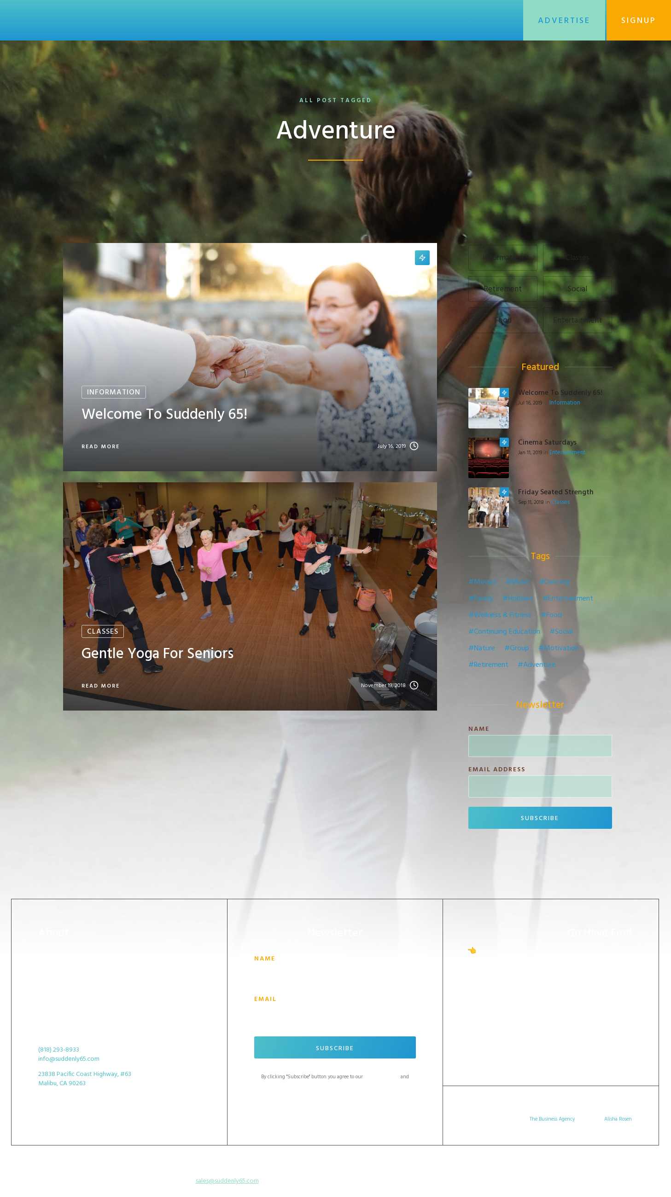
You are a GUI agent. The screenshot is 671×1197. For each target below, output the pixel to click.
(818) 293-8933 (58, 1050)
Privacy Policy (335, 1084)
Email (265, 999)
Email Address (496, 770)
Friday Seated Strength (556, 492)
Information (564, 403)
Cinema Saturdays (547, 442)
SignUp (638, 21)
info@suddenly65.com (68, 1059)
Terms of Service (381, 1077)
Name (479, 729)
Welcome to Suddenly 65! (560, 393)
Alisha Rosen (618, 1119)
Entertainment (567, 453)
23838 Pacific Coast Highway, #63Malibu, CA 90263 (84, 1079)
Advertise (564, 21)
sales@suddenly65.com (227, 1181)
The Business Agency (552, 1119)
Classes (560, 502)
